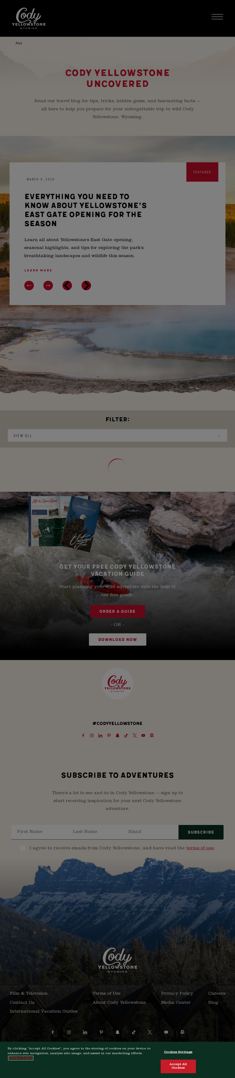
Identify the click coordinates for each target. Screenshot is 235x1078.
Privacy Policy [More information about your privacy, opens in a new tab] (21, 1058)
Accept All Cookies (178, 1066)
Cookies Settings (178, 1052)
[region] (117, 1060)
